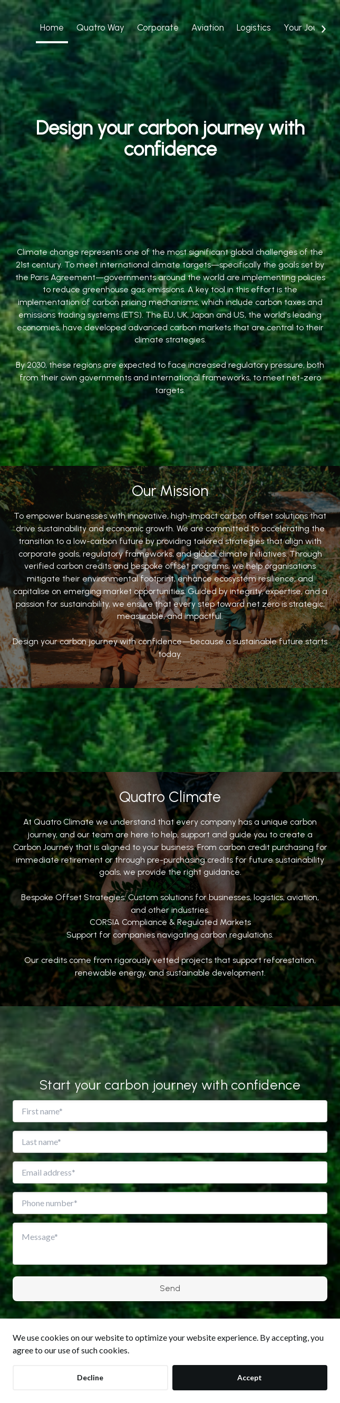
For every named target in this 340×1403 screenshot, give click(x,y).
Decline (90, 1377)
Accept (249, 1377)
